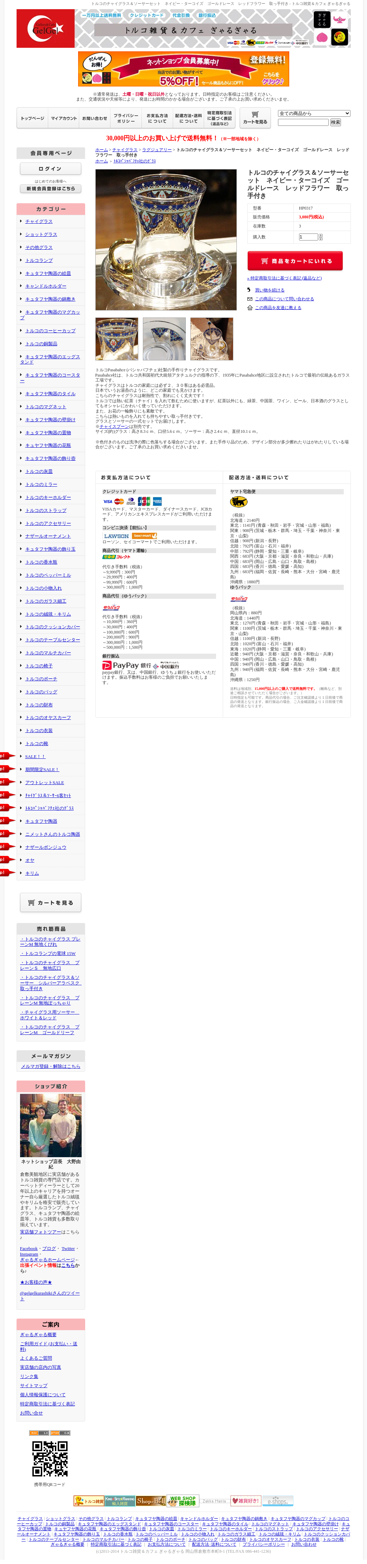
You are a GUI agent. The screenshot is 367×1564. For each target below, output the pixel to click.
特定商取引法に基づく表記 (47, 1403)
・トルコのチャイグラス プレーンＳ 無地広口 (50, 965)
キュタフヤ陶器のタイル (50, 393)
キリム (32, 873)
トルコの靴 (36, 743)
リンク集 (29, 1376)
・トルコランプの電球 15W (48, 953)
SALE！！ (35, 756)
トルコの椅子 (39, 665)
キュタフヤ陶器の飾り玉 (50, 549)
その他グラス (39, 247)
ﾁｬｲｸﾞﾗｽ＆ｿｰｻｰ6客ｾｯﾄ (48, 795)
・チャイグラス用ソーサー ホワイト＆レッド (50, 1014)
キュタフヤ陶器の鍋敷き (50, 299)
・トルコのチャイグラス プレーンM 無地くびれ (50, 941)
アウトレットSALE (44, 782)
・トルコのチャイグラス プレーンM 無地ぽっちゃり (50, 1000)
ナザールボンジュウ (46, 847)
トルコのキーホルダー (48, 497)
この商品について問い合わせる (284, 298)
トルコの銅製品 (41, 343)
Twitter (68, 1248)
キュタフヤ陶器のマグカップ (298, 1518)
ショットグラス (41, 234)
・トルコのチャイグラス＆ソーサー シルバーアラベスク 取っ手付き (52, 983)
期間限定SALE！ (42, 769)
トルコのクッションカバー (52, 626)
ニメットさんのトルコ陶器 (52, 834)
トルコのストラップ (46, 510)
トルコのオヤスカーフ (48, 717)
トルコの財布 (39, 704)
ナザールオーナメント (48, 536)
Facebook (29, 1248)
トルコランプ (39, 260)
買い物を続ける (270, 290)
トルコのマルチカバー (48, 652)
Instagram (29, 1254)
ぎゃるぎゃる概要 (38, 1334)
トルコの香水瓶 (41, 562)
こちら (68, 1265)
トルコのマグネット (46, 406)
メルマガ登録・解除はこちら (51, 1066)
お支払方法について (167, 1544)
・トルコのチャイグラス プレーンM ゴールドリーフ (50, 1029)
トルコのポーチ (41, 678)
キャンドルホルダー (46, 286)
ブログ (49, 1248)
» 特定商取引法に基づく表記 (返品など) (284, 278)
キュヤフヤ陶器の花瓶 (48, 445)
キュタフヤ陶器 (41, 821)
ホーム (101, 149)
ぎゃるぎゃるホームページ (47, 1259)
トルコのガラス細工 (46, 601)
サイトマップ (34, 1385)
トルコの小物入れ (43, 588)
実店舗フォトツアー (40, 1232)
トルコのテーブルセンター (52, 639)
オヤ (29, 860)
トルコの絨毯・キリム (48, 614)
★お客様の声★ (36, 1282)
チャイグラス (39, 221)
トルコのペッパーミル (48, 575)
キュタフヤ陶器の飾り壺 (50, 458)
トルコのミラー (41, 484)
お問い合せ (31, 1413)
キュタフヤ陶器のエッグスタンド (50, 359)
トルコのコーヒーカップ (50, 330)
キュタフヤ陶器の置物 (48, 432)
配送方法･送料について (214, 1544)
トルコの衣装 (39, 730)
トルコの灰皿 (39, 471)
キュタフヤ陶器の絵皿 (48, 273)
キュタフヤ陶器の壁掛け (50, 419)
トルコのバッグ (41, 691)
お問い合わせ (304, 1544)
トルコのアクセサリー (48, 523)
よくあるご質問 (36, 1358)
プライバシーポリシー (264, 1544)
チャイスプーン (114, 426)
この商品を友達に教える (278, 307)
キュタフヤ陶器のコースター (171, 1523)
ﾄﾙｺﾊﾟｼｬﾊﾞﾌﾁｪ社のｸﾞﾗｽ (49, 808)
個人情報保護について (43, 1394)
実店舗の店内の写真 (40, 1367)
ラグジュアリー (157, 149)
